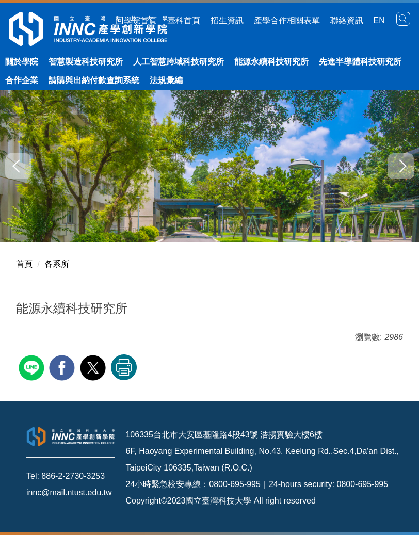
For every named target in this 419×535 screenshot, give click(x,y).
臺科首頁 (183, 20)
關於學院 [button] (21, 61)
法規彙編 (166, 80)
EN (379, 20)
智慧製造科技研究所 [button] (86, 61)
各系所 (56, 264)
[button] (404, 19)
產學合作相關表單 (287, 20)
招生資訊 (227, 20)
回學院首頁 (136, 20)
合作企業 (21, 80)
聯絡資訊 (346, 20)
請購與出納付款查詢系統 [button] (94, 80)
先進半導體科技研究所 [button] (360, 61)
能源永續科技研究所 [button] (271, 61)
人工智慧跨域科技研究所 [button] (178, 61)
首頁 (24, 264)
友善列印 (124, 367)
